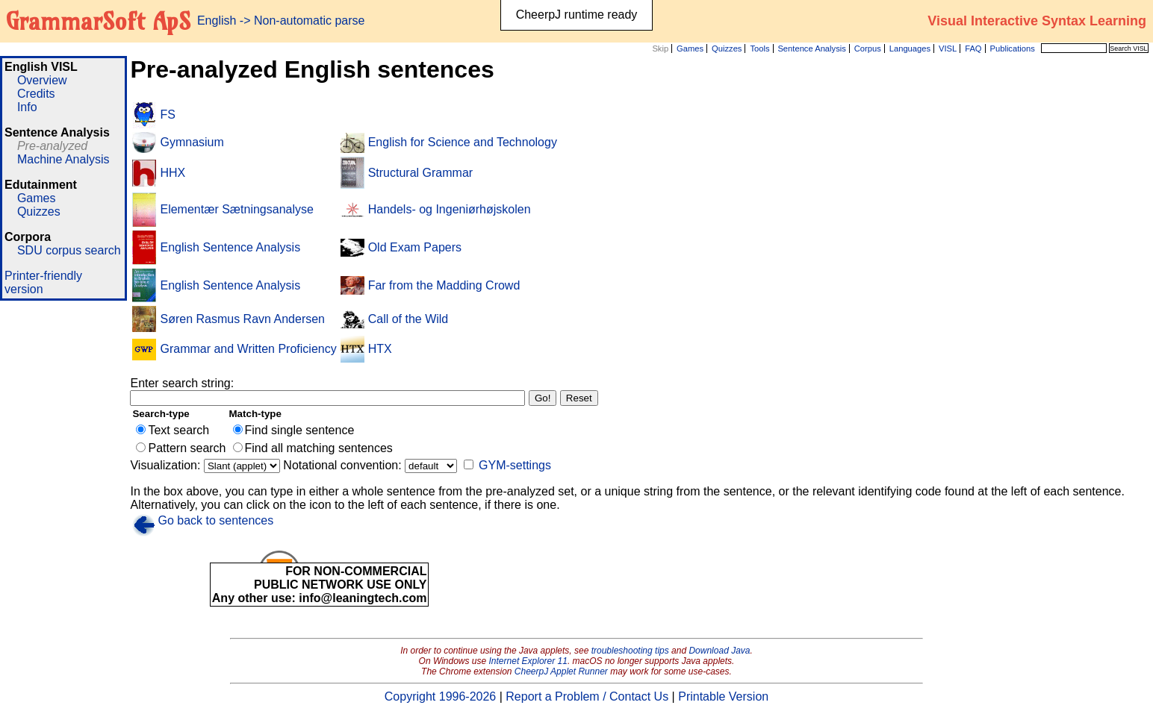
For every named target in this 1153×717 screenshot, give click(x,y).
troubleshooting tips (630, 650)
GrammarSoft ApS (98, 21)
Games (690, 48)
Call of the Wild (408, 319)
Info (27, 107)
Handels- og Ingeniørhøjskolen (449, 209)
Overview (42, 80)
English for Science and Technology (462, 142)
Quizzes (727, 48)
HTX (380, 348)
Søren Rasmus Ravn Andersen (242, 319)
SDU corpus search (69, 250)
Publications (1011, 48)
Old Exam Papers (414, 247)
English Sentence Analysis (230, 247)
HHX (172, 172)
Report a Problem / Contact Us (587, 696)
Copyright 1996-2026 (440, 696)
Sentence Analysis (811, 48)
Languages (909, 48)
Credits (36, 93)
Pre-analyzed (52, 146)
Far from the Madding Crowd (444, 285)
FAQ (973, 48)
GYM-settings (515, 465)
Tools (759, 48)
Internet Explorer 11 (528, 661)
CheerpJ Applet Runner (561, 671)
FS (167, 114)
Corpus (867, 48)
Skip (660, 48)
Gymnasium (191, 142)
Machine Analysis (63, 159)
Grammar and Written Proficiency (248, 348)
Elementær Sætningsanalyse (236, 209)
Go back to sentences (215, 520)
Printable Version (723, 696)
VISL (948, 48)
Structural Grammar (420, 172)
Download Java (719, 650)
